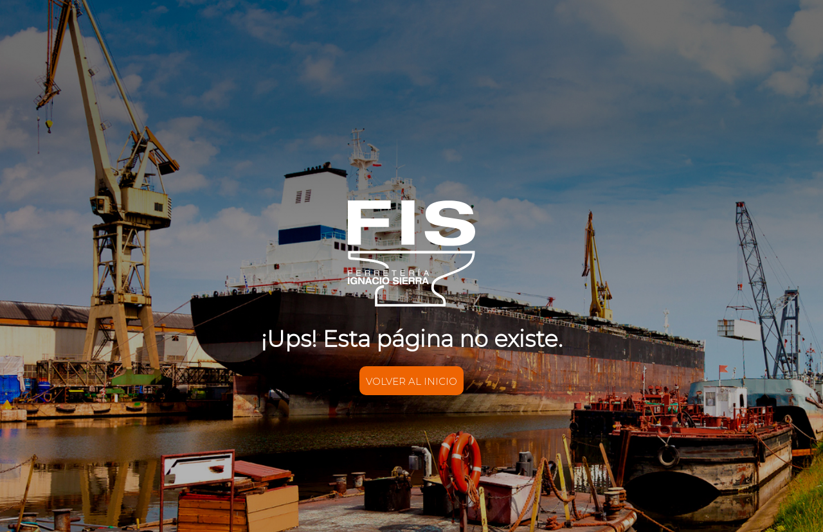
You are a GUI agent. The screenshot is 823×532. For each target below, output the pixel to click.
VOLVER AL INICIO (411, 381)
